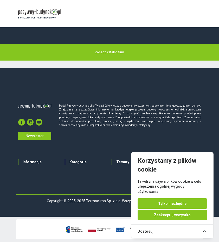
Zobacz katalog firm (109, 52)
